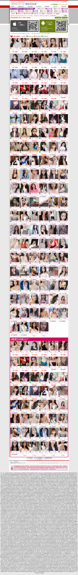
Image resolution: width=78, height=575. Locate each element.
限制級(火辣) (20, 13)
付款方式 (55, 6)
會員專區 (30, 6)
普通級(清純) (35, 13)
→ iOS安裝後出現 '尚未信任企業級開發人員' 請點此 (20, 33)
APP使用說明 (58, 17)
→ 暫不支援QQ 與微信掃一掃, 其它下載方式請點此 (40, 33)
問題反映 (63, 6)
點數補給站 (21, 6)
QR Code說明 (64, 17)
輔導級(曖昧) (28, 13)
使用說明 (47, 6)
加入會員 (38, 6)
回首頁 (12, 6)
